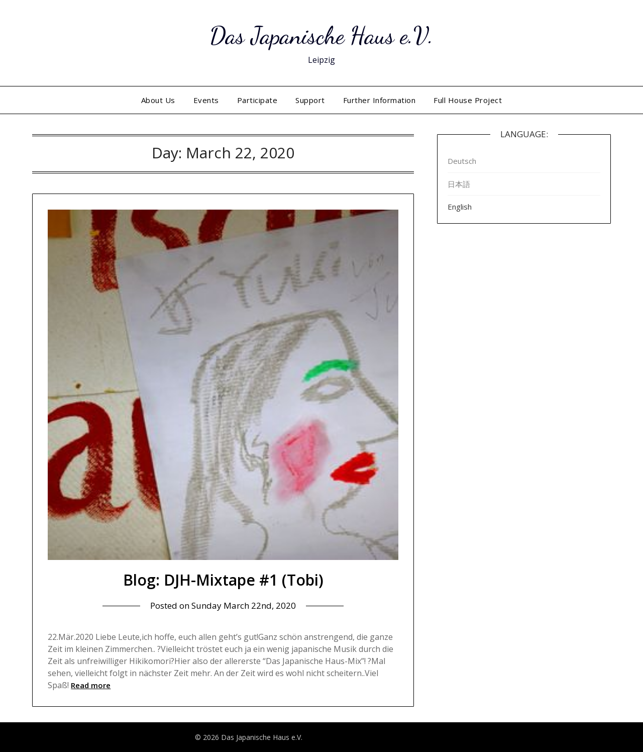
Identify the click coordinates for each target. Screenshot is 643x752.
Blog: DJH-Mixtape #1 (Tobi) (223, 580)
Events (206, 100)
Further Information (379, 100)
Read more (91, 685)
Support (310, 100)
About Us (158, 100)
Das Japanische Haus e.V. (321, 35)
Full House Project (468, 100)
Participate (257, 100)
